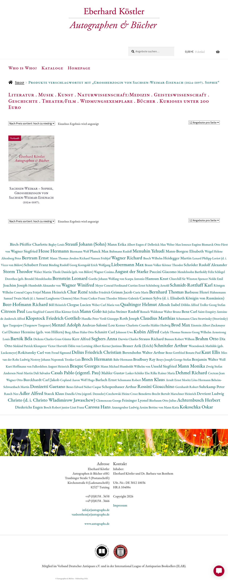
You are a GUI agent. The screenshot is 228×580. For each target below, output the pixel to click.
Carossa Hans (98, 407)
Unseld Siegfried (164, 366)
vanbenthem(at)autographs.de (91, 514)
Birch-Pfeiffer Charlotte (29, 244)
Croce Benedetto (141, 394)
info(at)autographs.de (96, 510)
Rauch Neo (11, 394)
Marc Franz (80, 298)
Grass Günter (63, 339)
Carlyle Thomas (170, 332)
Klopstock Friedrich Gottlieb (53, 318)
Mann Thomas (59, 258)
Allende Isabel (169, 304)
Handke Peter (91, 318)
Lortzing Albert (91, 346)
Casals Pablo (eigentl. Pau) (76, 372)
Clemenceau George (109, 400)
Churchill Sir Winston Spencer (189, 279)
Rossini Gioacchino (156, 386)
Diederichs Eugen (29, 407)
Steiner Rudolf (128, 311)
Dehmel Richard (191, 372)
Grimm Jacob (122, 292)
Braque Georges (85, 366)
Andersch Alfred (15, 318)
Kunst (66, 94)
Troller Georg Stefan (212, 305)
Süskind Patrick (23, 346)
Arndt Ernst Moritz (178, 380)
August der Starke (131, 271)
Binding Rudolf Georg (63, 265)
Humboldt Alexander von (44, 285)
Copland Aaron (70, 380)
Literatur (21, 94)
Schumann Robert (130, 380)
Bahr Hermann (123, 359)
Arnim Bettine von (152, 407)
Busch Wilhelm (153, 258)
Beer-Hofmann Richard (26, 304)
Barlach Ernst (106, 379)
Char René (78, 292)
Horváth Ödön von (68, 346)
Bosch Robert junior (57, 407)
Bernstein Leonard (71, 278)
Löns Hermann (201, 380)
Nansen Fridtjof (100, 258)
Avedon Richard (79, 258)
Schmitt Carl (105, 332)
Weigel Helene (214, 251)
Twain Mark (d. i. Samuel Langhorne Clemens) (43, 298)
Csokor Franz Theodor (103, 298)
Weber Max (173, 244)
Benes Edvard (75, 387)
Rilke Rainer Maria (162, 373)
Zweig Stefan (214, 366)
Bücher (146, 101)
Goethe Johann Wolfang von (106, 279)
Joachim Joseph (15, 285)
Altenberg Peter (11, 258)
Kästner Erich (71, 312)
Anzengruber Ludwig (125, 407)
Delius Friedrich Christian (97, 352)
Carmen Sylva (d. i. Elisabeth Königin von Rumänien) (182, 298)
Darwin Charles (128, 339)
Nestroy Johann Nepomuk (47, 359)
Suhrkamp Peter (212, 386)
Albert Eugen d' (137, 244)
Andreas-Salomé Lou (99, 325)
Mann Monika (192, 366)
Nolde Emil (216, 279)
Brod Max (181, 325)
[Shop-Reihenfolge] (31, 123)
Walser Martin (43, 272)
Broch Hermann (97, 359)
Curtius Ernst (137, 285)
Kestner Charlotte (127, 325)
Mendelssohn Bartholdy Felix (196, 272)
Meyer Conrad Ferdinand (111, 285)
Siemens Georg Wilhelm (196, 332)
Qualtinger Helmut (139, 304)
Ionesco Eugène (191, 244)
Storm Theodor (18, 271)
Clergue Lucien (79, 304)
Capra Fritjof (33, 292)
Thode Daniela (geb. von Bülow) (73, 272)
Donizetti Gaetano (48, 386)
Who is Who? (22, 68)
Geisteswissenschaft (180, 94)
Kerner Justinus (112, 346)
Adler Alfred (31, 393)
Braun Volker (153, 265)
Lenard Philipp (202, 258)
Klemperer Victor (45, 346)
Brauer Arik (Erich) (138, 345)
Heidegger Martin (177, 258)
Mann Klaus (154, 379)
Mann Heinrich (54, 292)
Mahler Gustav (113, 372)
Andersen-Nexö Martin (18, 373)
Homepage (79, 68)
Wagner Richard (127, 257)
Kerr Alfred (81, 338)
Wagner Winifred (78, 285)
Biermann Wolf (80, 251)
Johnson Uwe (125, 332)
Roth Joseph (130, 318)
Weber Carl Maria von (106, 305)
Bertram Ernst (36, 257)
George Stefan (182, 359)
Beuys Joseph (164, 359)
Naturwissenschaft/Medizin (113, 94)
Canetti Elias (53, 312)
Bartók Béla (21, 338)
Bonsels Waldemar (152, 312)
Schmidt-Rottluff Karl (192, 285)
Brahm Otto (207, 338)
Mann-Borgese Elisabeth (185, 251)
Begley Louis (57, 244)
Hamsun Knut (157, 278)
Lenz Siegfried (35, 312)
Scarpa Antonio (135, 279)
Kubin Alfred (147, 331)
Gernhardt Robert (187, 387)
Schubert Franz (36, 264)
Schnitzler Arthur (171, 345)
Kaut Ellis (211, 352)
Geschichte (23, 101)
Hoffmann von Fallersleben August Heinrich (41, 366)
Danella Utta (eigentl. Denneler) (85, 394)
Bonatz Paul (193, 352)
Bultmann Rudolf (121, 251)
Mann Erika (117, 244)
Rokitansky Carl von (35, 352)
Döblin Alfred (190, 305)
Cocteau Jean (216, 373)
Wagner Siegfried (24, 251)
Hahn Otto (87, 332)
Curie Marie (141, 292)
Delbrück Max (157, 244)
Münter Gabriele (129, 298)
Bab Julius (109, 312)
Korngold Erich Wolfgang (94, 265)
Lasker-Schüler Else (138, 373)
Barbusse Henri (197, 292)
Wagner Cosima (104, 272)
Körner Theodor (173, 265)
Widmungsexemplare (106, 101)
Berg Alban (72, 332)
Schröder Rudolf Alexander (205, 264)
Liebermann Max (128, 264)
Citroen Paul (13, 311)
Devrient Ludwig (210, 393)
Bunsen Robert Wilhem (180, 339)
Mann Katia (172, 407)
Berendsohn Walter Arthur (144, 352)
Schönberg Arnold (158, 285)
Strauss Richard (152, 338)
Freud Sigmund (61, 352)
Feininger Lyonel (135, 400)
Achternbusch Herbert (198, 400)
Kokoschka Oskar (196, 407)
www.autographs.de (96, 523)
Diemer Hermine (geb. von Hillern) (36, 332)
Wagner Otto (14, 380)
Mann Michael (110, 366)
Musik (46, 94)
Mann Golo (91, 311)
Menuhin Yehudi (149, 251)
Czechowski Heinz (118, 394)
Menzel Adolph (67, 325)
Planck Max (99, 251)
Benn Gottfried (175, 352)
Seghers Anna (104, 338)
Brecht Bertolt (161, 394)
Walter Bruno (173, 312)
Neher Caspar (93, 387)
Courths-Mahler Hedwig (155, 325)
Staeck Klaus (54, 393)
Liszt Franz (77, 407)
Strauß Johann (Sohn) (86, 244)
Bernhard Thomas (167, 292)
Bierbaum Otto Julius (163, 400)
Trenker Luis (72, 359)
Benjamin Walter (205, 359)
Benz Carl (190, 311)
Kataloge (52, 68)
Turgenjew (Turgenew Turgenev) (30, 325)
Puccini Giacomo (163, 271)
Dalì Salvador (42, 373)
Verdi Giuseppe (110, 318)
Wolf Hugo (88, 380)
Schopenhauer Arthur (119, 386)
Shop (19, 82)
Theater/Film (59, 101)
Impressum (120, 505)
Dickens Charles (44, 339)
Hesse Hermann (54, 251)
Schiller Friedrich (100, 292)
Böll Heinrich (58, 305)
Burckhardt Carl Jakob (41, 379)
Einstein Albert (201, 325)
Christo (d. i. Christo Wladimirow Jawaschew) (52, 400)
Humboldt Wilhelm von (135, 366)
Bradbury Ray (144, 359)
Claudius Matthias (158, 318)
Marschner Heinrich (184, 394)
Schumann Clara (187, 318)
